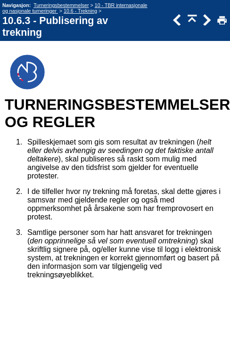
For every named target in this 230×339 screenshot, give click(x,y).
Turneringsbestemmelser (61, 5)
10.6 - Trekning (80, 11)
